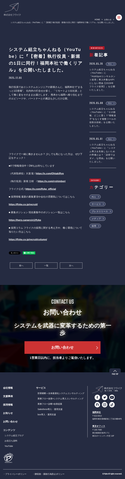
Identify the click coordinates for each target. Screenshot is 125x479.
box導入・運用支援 (47, 414)
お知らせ (107, 20)
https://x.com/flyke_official (40, 189)
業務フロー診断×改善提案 (50, 404)
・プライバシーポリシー (14, 474)
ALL (110, 64)
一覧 (46, 265)
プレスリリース (100, 211)
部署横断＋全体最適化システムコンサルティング (61, 393)
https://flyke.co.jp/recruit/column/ (28, 239)
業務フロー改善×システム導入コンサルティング (60, 398)
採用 (94, 226)
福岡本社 (96, 412)
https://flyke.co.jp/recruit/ (23, 204)
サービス (96, 204)
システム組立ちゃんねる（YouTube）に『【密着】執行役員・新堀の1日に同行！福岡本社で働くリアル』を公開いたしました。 (63, 22)
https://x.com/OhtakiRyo (50, 173)
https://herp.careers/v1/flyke (25, 220)
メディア (96, 218)
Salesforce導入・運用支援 (50, 409)
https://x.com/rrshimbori (52, 181)
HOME (97, 20)
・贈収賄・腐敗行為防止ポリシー (48, 474)
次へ (71, 265)
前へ (21, 265)
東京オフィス (98, 426)
